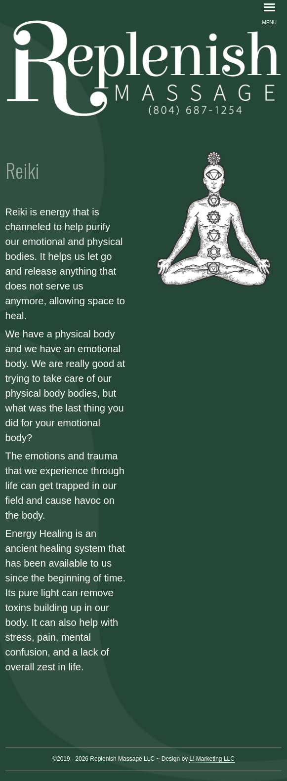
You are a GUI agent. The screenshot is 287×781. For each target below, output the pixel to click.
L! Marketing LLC (211, 758)
